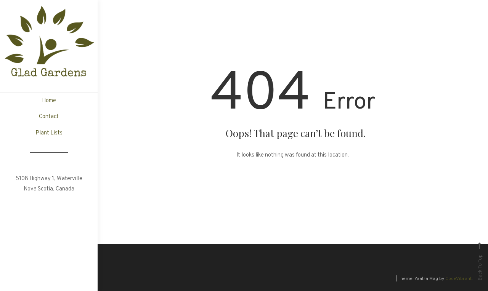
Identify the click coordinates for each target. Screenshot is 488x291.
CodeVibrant (458, 279)
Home (49, 100)
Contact (49, 116)
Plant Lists (49, 133)
